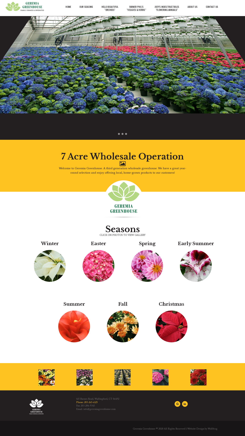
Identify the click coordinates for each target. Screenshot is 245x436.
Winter (50, 318)
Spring (147, 318)
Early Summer (196, 318)
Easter (98, 318)
